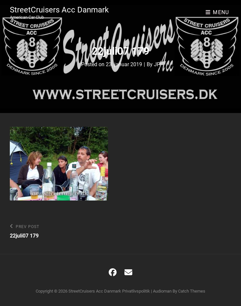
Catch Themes (191, 291)
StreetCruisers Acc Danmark (59, 9)
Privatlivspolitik (136, 291)
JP (157, 64)
